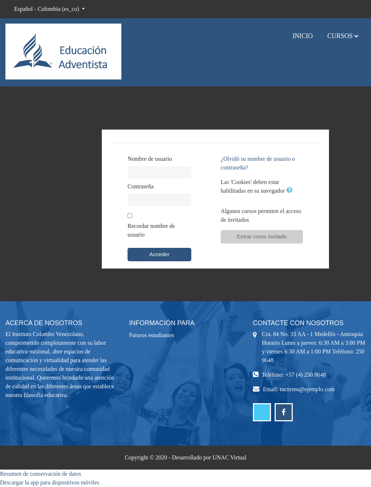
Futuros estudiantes (151, 335)
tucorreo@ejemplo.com (307, 389)
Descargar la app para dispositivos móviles (49, 482)
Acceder (159, 254)
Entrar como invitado (262, 236)
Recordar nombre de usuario (151, 230)
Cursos (340, 36)
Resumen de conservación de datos (40, 474)
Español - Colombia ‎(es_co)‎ (47, 9)
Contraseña (141, 186)
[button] (290, 191)
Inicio (302, 36)
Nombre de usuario (150, 159)
